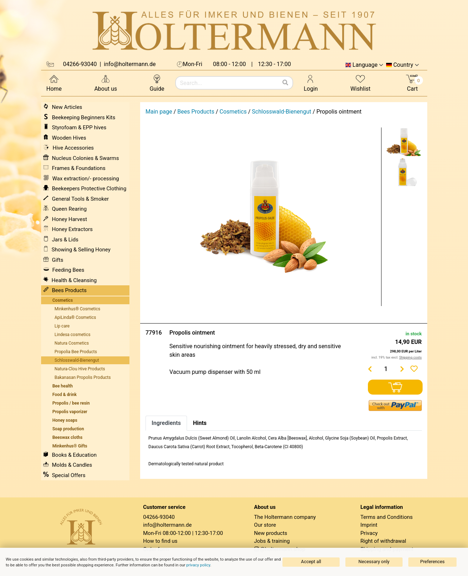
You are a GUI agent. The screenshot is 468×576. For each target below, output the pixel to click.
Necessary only (374, 561)
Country (403, 65)
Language (365, 65)
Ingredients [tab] (166, 423)
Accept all (311, 561)
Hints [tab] (200, 423)
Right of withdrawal (383, 541)
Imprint (369, 525)
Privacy (369, 533)
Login (311, 82)
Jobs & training (272, 541)
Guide (156, 82)
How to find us (160, 541)
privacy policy (198, 565)
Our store (265, 525)
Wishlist (360, 82)
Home (54, 82)
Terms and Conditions (386, 517)
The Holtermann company (285, 517)
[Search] (285, 83)
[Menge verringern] (369, 369)
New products (270, 533)
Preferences (432, 561)
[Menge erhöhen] (402, 369)
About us (105, 82)
